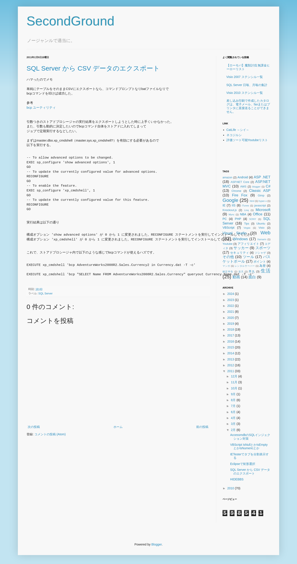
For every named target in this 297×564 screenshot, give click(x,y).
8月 (233, 400)
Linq (246, 210)
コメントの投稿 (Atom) (50, 434)
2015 (231, 347)
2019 (231, 323)
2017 (231, 335)
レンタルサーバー (245, 266)
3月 (233, 424)
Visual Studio (234, 233)
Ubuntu (260, 223)
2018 (231, 329)
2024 (231, 294)
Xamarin (261, 239)
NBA (243, 214)
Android (243, 177)
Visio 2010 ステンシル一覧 (244, 93)
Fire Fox (240, 195)
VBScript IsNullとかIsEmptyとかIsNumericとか (249, 446)
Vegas (247, 227)
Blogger (156, 544)
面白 (252, 277)
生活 (265, 271)
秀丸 (252, 271)
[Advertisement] (248, 155)
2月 (233, 430)
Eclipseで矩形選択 (242, 464)
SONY (252, 219)
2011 (231, 371)
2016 (231, 341)
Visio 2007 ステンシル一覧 (244, 77)
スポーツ (262, 248)
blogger (256, 186)
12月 (234, 376)
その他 (228, 257)
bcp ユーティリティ (41, 107)
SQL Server (45, 293)
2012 (231, 365)
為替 (262, 265)
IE (224, 205)
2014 (231, 353)
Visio (261, 227)
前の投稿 (202, 427)
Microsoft (263, 210)
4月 (233, 418)
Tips (246, 223)
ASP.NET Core (240, 182)
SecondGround (71, 21)
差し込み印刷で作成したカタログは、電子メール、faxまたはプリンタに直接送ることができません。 (248, 106)
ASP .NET (262, 177)
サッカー (241, 248)
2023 (231, 300)
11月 (234, 382)
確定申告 (228, 271)
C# (268, 186)
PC (225, 219)
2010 (231, 488)
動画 (236, 277)
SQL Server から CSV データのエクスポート (93, 68)
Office (257, 214)
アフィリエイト (248, 243)
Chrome (236, 191)
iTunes (245, 205)
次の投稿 (34, 427)
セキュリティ (239, 252)
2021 (231, 311)
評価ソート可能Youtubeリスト (247, 140)
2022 (231, 305)
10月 (234, 388)
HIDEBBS (236, 479)
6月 (233, 412)
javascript (260, 205)
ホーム (118, 427)
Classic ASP (259, 191)
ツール (248, 257)
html (252, 201)
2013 (231, 359)
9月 (233, 394)
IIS (233, 205)
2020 (231, 317)
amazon (227, 177)
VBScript (228, 227)
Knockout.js (230, 210)
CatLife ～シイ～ (237, 130)
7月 (233, 406)
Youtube (228, 243)
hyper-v (263, 201)
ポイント (259, 261)
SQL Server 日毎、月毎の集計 (247, 85)
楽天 (241, 271)
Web (265, 232)
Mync (232, 214)
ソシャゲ (260, 252)
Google (230, 200)
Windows (240, 239)
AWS (243, 186)
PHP (238, 219)
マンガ (226, 266)
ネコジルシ (234, 135)
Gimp (261, 195)
